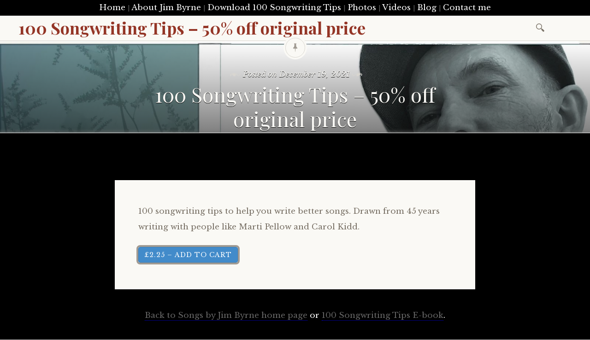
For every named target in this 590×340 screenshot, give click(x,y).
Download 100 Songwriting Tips (274, 7)
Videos (396, 7)
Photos (362, 7)
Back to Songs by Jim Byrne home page (226, 315)
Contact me (467, 7)
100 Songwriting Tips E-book (382, 315)
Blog (427, 7)
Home (112, 7)
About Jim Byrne (166, 7)
